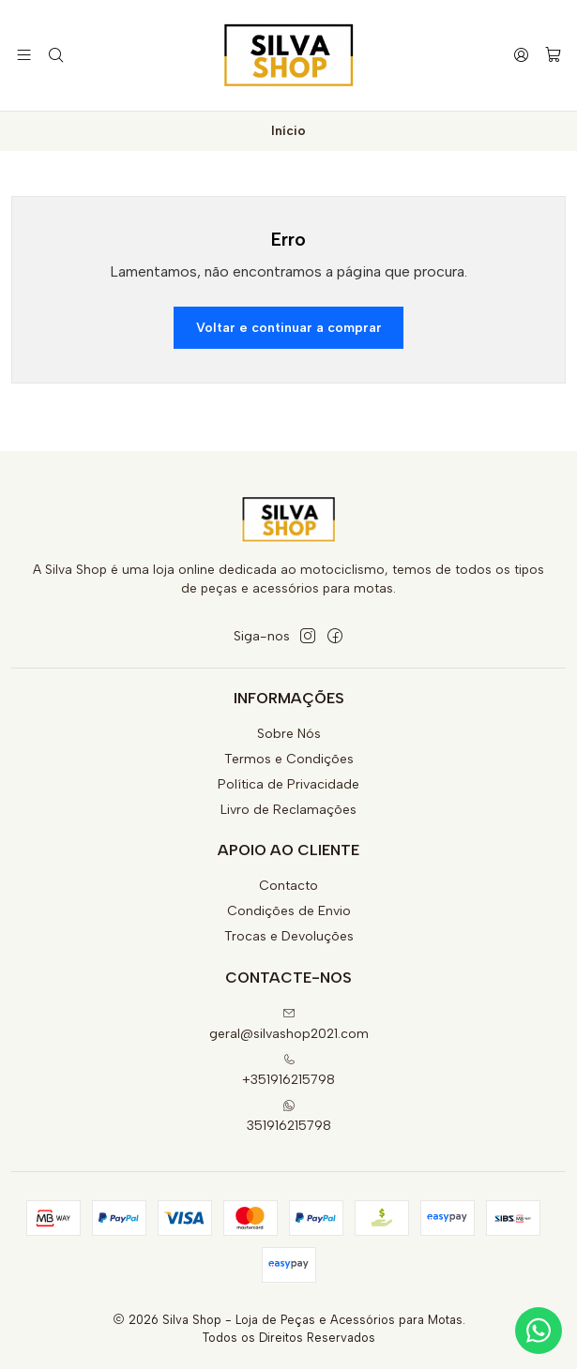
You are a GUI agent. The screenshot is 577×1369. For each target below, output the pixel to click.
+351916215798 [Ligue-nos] (288, 1070)
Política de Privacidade (288, 784)
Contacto (288, 886)
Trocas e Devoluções (289, 936)
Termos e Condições (289, 759)
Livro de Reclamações (288, 810)
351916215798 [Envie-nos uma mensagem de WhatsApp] (289, 1116)
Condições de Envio (289, 911)
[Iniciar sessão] (521, 54)
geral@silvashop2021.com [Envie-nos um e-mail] (289, 1024)
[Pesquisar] (55, 54)
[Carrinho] (553, 55)
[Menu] (24, 54)
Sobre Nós (289, 734)
